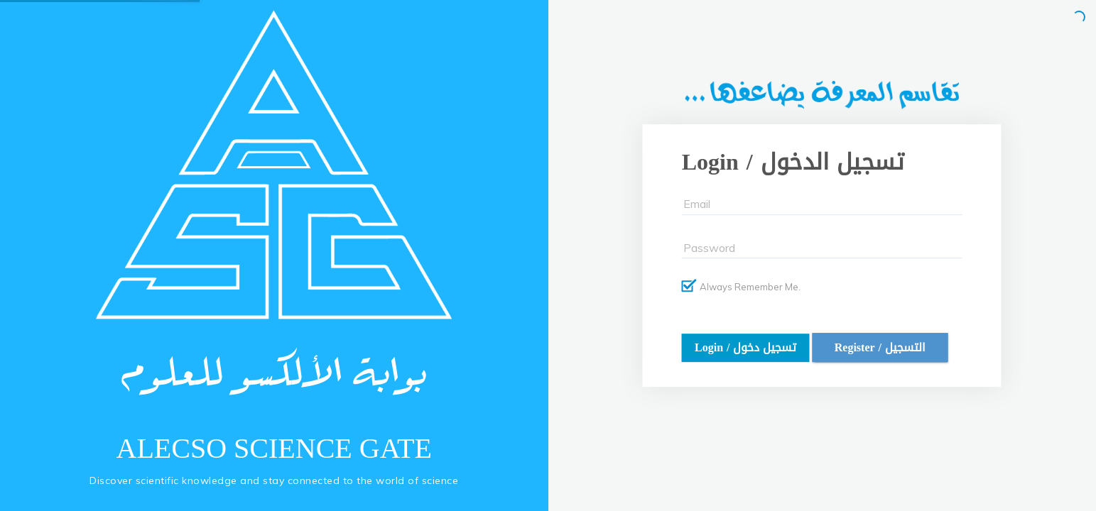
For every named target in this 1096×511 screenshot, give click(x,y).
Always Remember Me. (741, 286)
